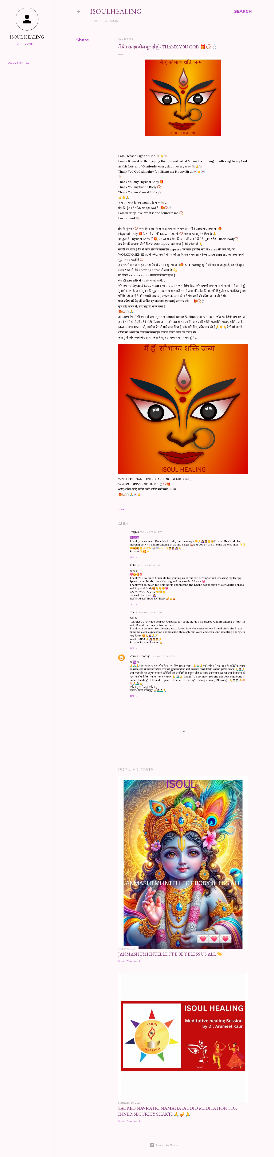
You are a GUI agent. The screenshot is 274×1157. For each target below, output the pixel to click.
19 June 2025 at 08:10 (164, 656)
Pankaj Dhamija (140, 656)
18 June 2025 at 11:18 (151, 532)
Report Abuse (18, 63)
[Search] (243, 11)
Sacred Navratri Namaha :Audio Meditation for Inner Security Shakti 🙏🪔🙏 (177, 1111)
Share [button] (82, 40)
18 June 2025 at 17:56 (150, 612)
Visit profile (27, 44)
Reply (133, 557)
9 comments (134, 1121)
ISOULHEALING (116, 11)
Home (94, 21)
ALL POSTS (109, 21)
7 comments (134, 961)
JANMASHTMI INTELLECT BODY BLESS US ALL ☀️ (170, 954)
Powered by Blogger (164, 1145)
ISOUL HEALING (27, 37)
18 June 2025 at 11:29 (149, 565)
